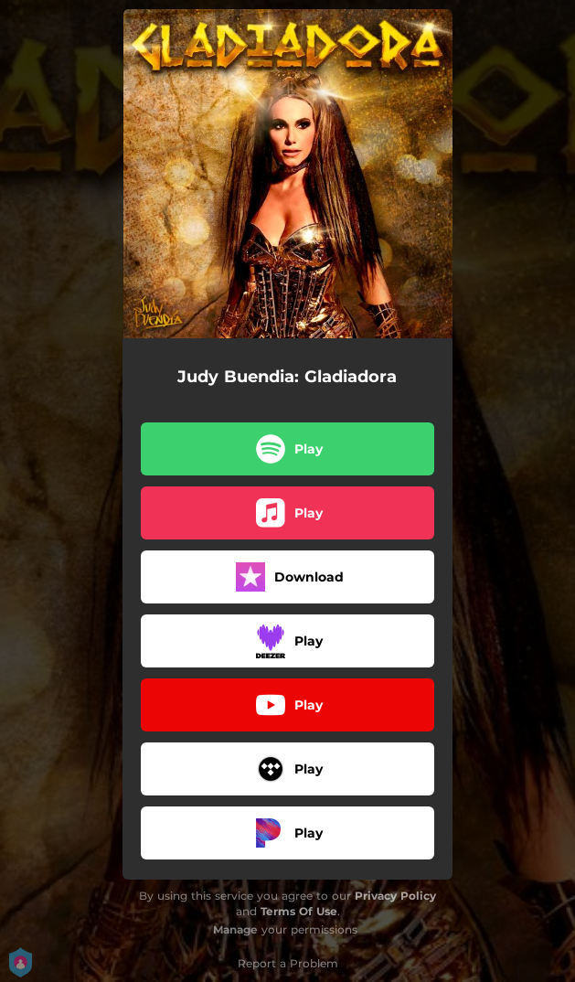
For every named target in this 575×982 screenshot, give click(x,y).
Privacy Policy (395, 895)
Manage (235, 929)
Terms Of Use (299, 911)
